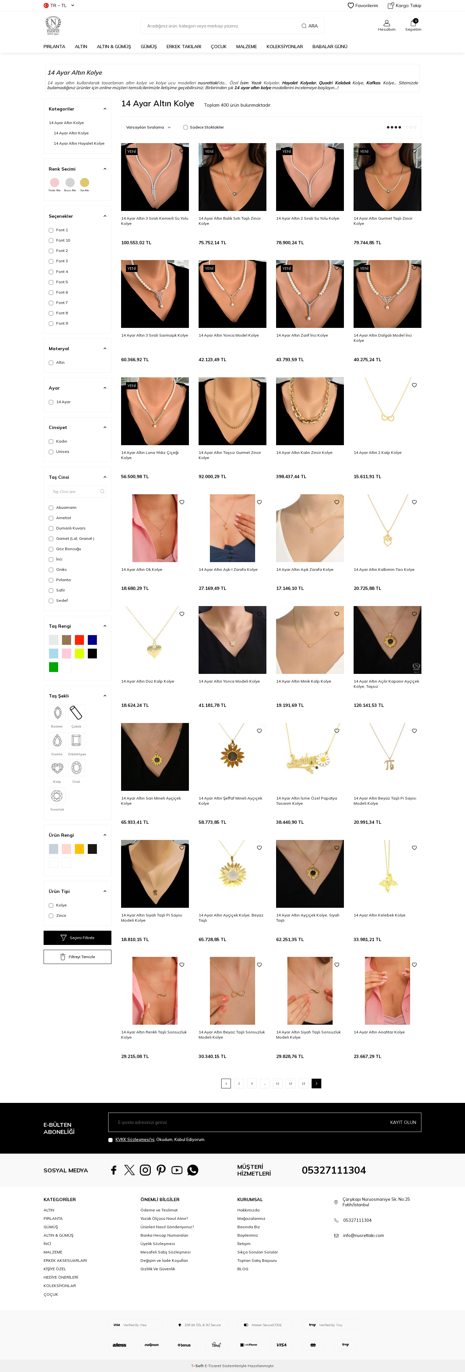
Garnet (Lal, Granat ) (71, 538)
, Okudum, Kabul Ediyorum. (156, 1139)
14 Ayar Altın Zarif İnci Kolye (302, 335)
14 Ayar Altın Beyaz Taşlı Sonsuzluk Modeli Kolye (232, 1035)
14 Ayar (59, 401)
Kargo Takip (404, 5)
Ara (310, 26)
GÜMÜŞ (149, 46)
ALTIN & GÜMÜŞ (114, 46)
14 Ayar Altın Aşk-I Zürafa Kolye (228, 569)
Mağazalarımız (251, 1218)
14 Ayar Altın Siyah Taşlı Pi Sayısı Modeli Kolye (151, 918)
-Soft (198, 1365)
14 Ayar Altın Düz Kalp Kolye (147, 681)
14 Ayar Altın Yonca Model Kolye (229, 335)
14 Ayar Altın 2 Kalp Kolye (378, 452)
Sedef (58, 600)
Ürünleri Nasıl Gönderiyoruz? (167, 1226)
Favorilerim (363, 5)
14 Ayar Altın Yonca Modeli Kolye (229, 681)
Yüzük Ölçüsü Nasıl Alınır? (164, 1218)
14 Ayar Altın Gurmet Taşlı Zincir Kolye (383, 221)
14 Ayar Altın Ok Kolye (141, 569)
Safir (57, 590)
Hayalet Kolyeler (299, 82)
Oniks (58, 569)
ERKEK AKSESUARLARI (65, 1260)
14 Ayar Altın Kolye (66, 122)
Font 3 (58, 261)
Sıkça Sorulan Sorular (257, 1252)
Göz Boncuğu (65, 548)
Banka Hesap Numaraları (164, 1235)
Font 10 (59, 240)
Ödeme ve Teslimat (159, 1210)
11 (277, 1083)
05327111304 (334, 1170)
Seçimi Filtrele (77, 938)
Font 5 (58, 282)
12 (290, 1083)
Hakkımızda (248, 1210)
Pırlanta (60, 579)
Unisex (59, 451)
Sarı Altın (84, 185)
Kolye (58, 905)
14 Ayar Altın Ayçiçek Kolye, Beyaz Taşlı (231, 918)
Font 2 (58, 250)
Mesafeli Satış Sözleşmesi (165, 1252)
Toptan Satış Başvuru (257, 1260)
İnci (55, 559)
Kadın (58, 441)
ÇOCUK (219, 46)
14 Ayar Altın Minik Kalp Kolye (303, 681)
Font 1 (58, 230)
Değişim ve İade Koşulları (164, 1260)
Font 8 (58, 313)
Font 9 (58, 323)
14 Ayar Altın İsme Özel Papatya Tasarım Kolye (306, 801)
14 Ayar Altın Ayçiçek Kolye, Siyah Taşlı (307, 918)
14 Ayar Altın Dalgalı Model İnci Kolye (383, 338)
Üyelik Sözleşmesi (157, 1243)
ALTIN (81, 46)
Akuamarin (63, 507)
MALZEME (246, 46)
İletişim (244, 1243)
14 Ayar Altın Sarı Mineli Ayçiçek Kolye (151, 801)
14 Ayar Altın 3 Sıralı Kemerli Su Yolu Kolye (154, 221)
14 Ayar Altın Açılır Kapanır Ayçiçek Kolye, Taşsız (386, 684)
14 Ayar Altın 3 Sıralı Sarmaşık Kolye (154, 335)
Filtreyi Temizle (77, 957)
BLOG (242, 1268)
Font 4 (58, 271)
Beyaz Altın (70, 185)
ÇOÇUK (51, 1294)
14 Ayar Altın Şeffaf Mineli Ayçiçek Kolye (230, 801)
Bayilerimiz (247, 1235)
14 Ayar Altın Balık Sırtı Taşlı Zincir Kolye (230, 221)
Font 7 (58, 302)
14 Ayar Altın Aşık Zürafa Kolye (305, 569)
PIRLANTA (54, 46)
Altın (57, 362)
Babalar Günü (330, 46)
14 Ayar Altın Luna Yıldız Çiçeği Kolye (150, 455)
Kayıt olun (403, 1122)
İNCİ (47, 1243)
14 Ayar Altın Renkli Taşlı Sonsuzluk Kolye (154, 1035)
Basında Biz (248, 1226)
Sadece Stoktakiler (203, 127)
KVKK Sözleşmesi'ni (135, 1139)
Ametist (60, 517)
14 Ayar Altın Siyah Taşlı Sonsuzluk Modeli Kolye (308, 1035)
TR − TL (59, 5)
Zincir (57, 915)
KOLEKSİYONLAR (285, 46)
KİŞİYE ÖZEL (55, 1268)
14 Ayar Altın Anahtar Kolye (379, 1032)
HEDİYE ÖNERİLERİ (61, 1277)
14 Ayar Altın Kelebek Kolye (380, 915)
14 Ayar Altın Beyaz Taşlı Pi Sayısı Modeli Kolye (385, 801)
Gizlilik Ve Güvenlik (157, 1268)
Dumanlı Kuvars (67, 528)
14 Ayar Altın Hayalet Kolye (79, 143)
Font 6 (58, 292)
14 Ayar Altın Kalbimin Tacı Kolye (384, 569)
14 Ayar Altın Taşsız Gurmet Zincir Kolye (230, 455)
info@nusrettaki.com (363, 1235)
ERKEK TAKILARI (184, 46)
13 (303, 1083)
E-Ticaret (213, 1365)
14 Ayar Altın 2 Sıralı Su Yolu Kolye (307, 218)
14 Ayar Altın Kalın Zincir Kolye (304, 452)
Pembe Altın (54, 185)
